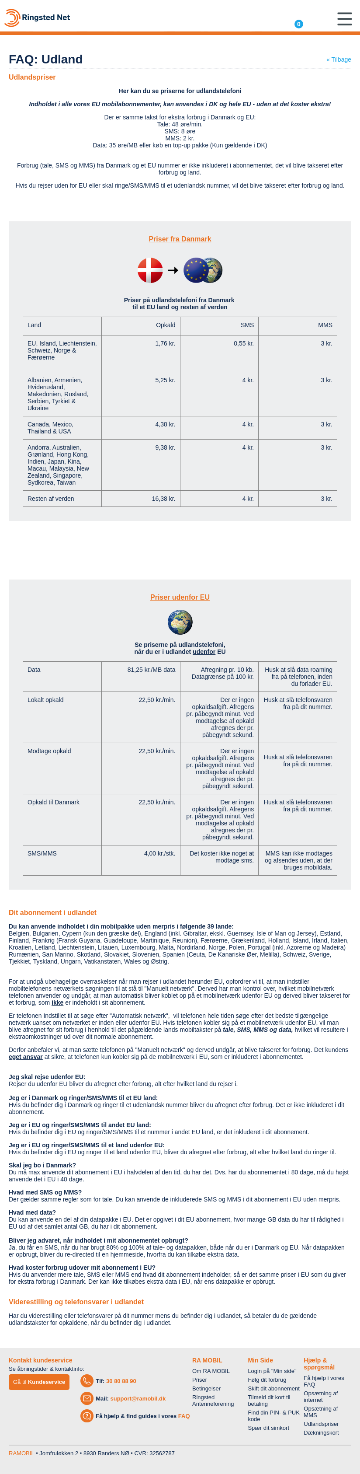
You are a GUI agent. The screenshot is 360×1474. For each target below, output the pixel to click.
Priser (199, 1379)
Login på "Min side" (272, 1371)
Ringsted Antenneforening (213, 1400)
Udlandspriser (321, 1424)
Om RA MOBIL (211, 1371)
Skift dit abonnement (274, 1388)
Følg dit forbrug (267, 1379)
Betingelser (206, 1388)
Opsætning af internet (321, 1396)
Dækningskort (321, 1432)
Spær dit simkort (268, 1428)
